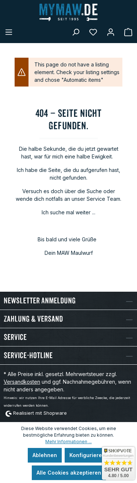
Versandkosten (22, 382)
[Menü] (9, 32)
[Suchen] (75, 32)
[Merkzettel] (93, 32)
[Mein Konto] (110, 32)
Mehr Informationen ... (68, 441)
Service (15, 337)
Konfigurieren (87, 455)
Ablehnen (45, 455)
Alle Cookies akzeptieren (69, 472)
